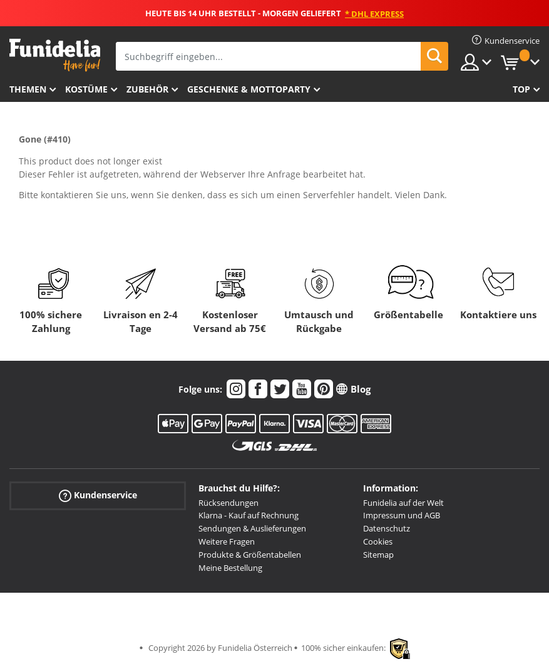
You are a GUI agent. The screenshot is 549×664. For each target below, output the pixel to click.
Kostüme (86, 89)
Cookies (378, 541)
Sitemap (378, 554)
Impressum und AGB (401, 515)
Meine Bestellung (230, 567)
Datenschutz (386, 528)
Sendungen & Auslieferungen (252, 528)
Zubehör (147, 89)
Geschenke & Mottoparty (248, 89)
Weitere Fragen (226, 541)
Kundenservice (98, 494)
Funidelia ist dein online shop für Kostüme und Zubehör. (54, 55)
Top (521, 89)
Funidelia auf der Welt (403, 502)
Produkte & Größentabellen (249, 554)
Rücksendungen (228, 502)
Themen (27, 89)
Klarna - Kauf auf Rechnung (248, 515)
